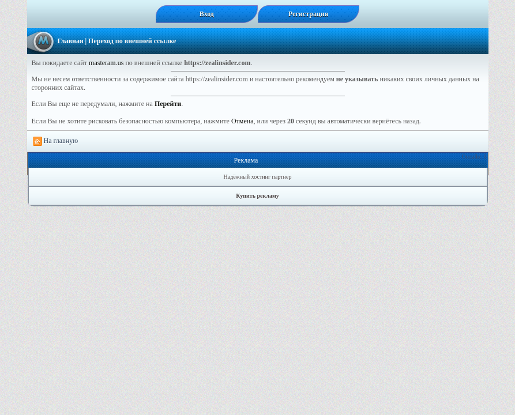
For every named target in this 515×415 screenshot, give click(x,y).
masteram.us (106, 63)
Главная (71, 41)
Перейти (168, 104)
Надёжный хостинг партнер (258, 176)
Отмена (242, 121)
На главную (55, 141)
